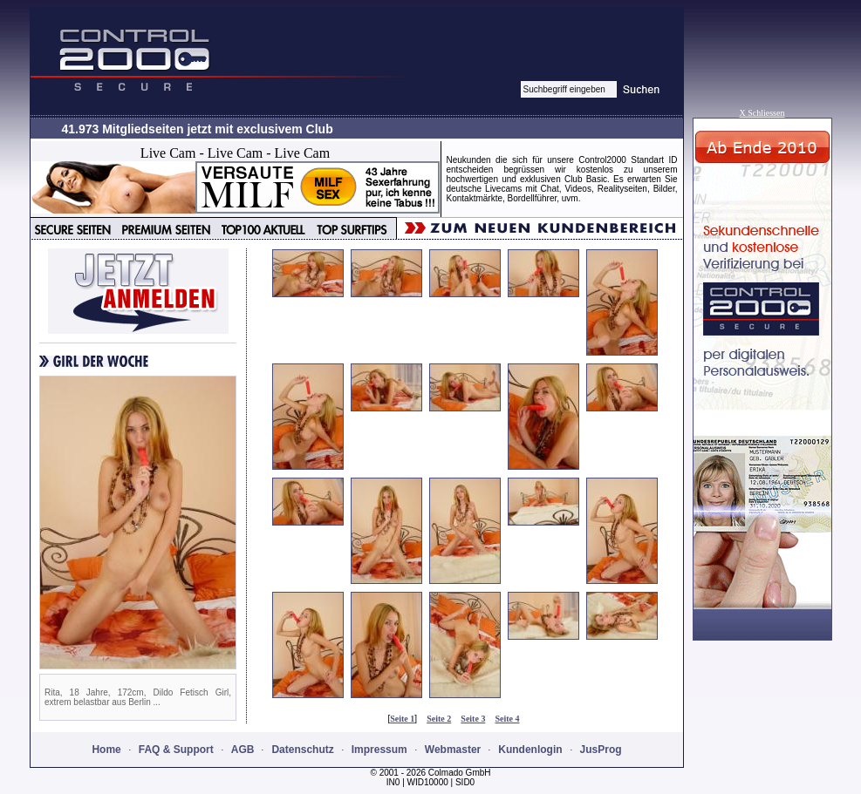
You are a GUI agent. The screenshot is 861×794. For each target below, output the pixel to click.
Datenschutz (302, 749)
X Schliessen (762, 113)
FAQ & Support (176, 749)
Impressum (379, 749)
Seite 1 (402, 718)
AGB (243, 749)
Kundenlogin (530, 749)
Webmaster (453, 749)
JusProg (601, 749)
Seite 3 (473, 718)
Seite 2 (439, 718)
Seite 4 (507, 718)
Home (106, 749)
